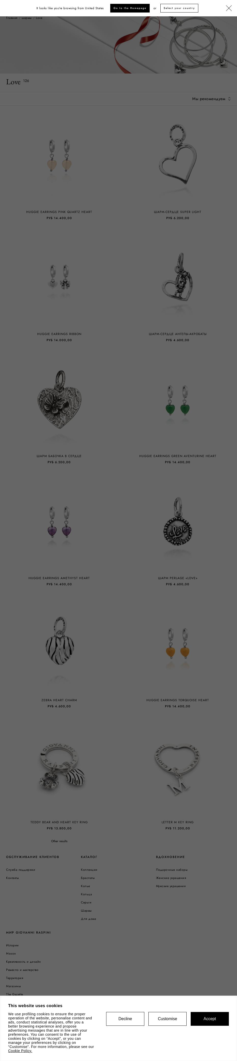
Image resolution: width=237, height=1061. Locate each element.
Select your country (179, 8)
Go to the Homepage (130, 8)
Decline (125, 1019)
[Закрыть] (229, 8)
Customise (167, 1019)
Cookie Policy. (20, 1051)
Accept (210, 1019)
